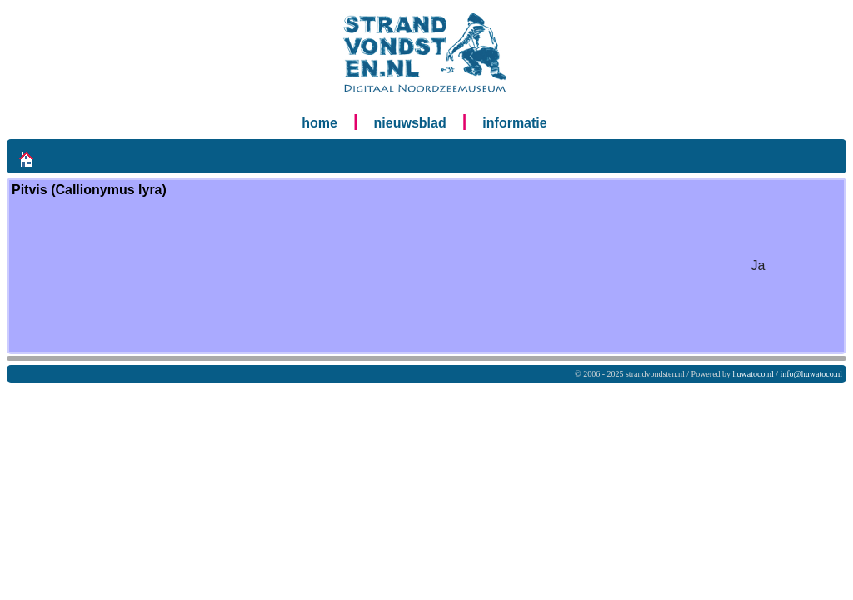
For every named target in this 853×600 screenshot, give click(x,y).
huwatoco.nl (753, 373)
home (319, 123)
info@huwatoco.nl (811, 373)
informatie (514, 123)
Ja (758, 265)
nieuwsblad (410, 123)
